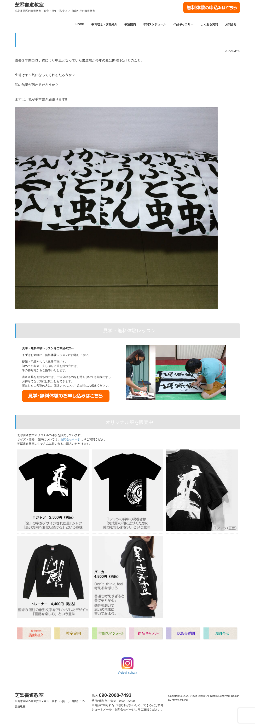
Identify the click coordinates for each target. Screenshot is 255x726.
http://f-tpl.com (180, 699)
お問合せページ (70, 439)
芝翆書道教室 (55, 7)
